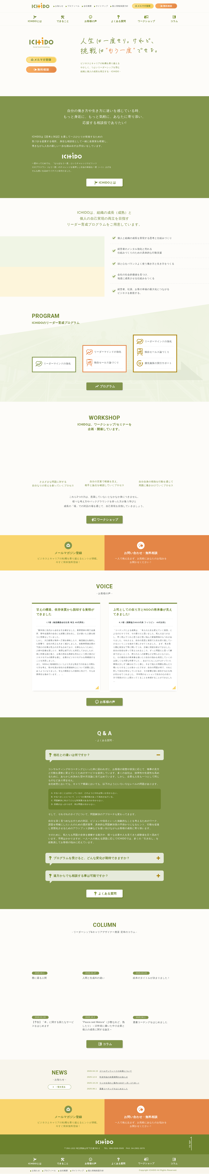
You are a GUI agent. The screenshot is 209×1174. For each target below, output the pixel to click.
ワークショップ (146, 18)
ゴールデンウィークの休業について (115, 1071)
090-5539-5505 (116, 1148)
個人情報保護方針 (120, 6)
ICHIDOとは (35, 18)
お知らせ (59, 6)
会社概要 (88, 6)
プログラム (105, 386)
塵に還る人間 (39, 978)
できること (63, 18)
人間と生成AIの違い (93, 978)
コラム (174, 18)
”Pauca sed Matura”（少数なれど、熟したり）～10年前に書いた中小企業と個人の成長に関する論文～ (103, 1026)
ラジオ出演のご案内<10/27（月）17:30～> (119, 1083)
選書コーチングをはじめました (150, 1022)
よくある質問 (118, 18)
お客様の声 (90, 18)
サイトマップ (102, 6)
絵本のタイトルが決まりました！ (151, 978)
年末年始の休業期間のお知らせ (113, 1077)
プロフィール (73, 6)
